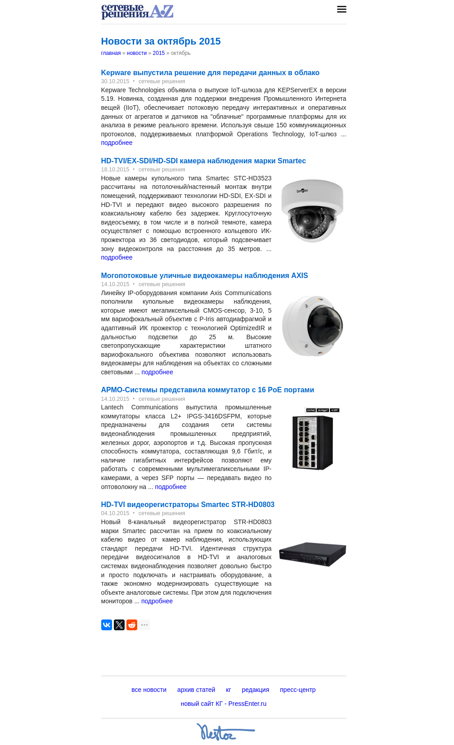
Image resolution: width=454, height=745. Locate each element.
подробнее (117, 142)
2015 (159, 53)
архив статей (196, 689)
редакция (256, 689)
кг (228, 689)
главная (111, 53)
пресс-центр (297, 689)
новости (137, 53)
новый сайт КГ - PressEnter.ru (224, 703)
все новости (148, 689)
